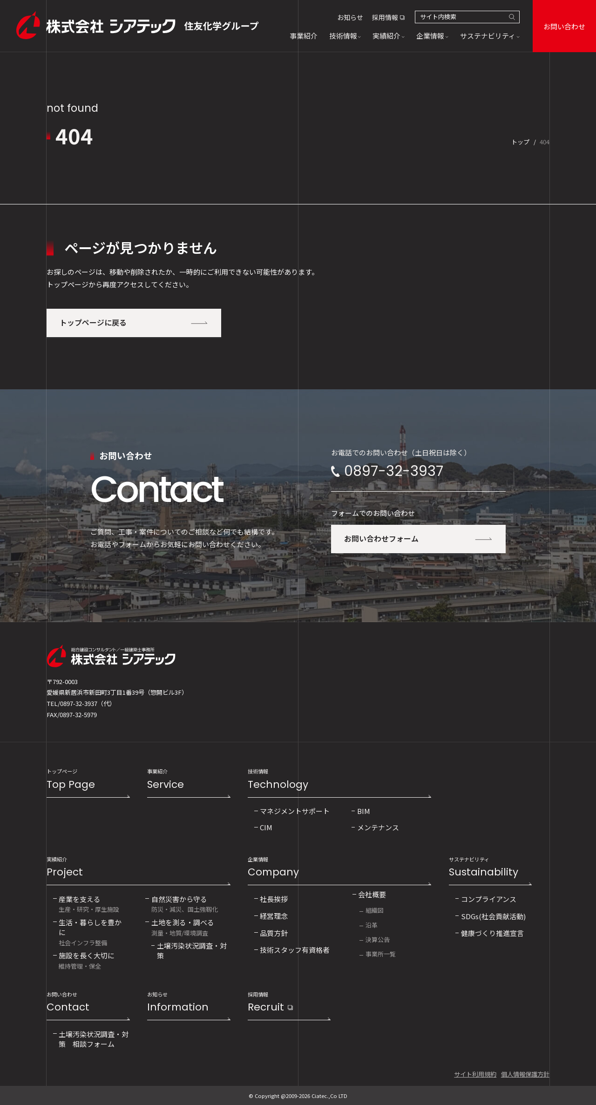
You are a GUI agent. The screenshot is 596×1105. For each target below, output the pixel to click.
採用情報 (385, 17)
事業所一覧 (381, 953)
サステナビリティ (490, 867)
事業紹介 (188, 779)
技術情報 (339, 779)
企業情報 (339, 867)
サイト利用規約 (475, 1074)
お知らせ (350, 17)
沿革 (372, 925)
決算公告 (378, 939)
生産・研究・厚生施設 (89, 903)
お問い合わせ (564, 26)
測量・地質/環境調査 (182, 926)
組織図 (375, 910)
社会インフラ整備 (92, 931)
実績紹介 (138, 867)
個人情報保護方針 (525, 1074)
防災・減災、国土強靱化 (184, 903)
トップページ (88, 779)
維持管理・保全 (87, 959)
